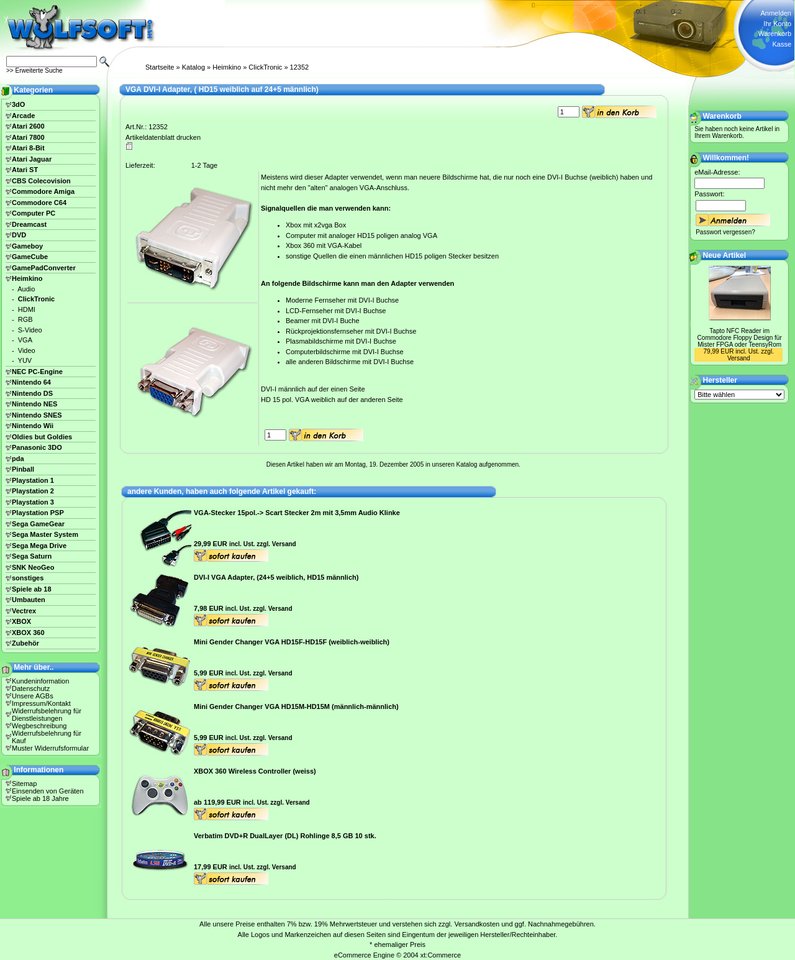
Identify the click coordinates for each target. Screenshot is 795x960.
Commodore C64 (39, 202)
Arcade (23, 115)
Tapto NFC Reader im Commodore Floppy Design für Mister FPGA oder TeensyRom (739, 337)
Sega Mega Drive (39, 545)
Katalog (193, 67)
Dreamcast (29, 224)
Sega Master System (45, 534)
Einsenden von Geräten (48, 791)
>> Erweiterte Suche (34, 70)
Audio (26, 289)
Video (26, 350)
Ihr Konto (777, 23)
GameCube (30, 256)
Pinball (23, 469)
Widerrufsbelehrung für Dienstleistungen (46, 714)
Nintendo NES (34, 404)
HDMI (26, 309)
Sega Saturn (32, 556)
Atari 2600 (28, 126)
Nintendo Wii (32, 425)
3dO (18, 104)
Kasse (781, 44)
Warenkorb (774, 33)
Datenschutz (31, 688)
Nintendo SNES (37, 415)
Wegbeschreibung (39, 725)
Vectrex (24, 611)
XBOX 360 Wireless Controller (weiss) (255, 771)
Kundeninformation (40, 681)
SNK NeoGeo (33, 567)
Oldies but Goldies (42, 437)
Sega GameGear (38, 524)
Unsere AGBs (32, 696)
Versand (284, 544)
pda (18, 458)
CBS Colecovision (41, 181)
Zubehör (25, 643)
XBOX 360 (28, 632)
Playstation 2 (33, 491)
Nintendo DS (32, 393)
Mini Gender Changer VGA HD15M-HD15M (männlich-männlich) (296, 706)
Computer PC (33, 213)
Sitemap (24, 783)
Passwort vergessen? (725, 232)
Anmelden (775, 13)
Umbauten (28, 599)
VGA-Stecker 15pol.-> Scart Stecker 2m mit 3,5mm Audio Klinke (297, 512)
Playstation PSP (38, 512)
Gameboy (27, 246)
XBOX (21, 621)
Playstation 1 (33, 480)
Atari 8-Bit (28, 148)
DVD (19, 235)
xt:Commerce (440, 955)
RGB (25, 319)
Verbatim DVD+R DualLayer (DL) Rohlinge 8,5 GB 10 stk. (285, 835)
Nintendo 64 (31, 382)
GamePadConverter (44, 268)
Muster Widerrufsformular (50, 748)
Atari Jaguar (32, 159)
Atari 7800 (28, 137)
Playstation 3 (33, 502)
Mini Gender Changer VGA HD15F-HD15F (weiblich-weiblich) (291, 642)
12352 (299, 67)
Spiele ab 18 (32, 589)
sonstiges (27, 578)
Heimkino (226, 67)
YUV (25, 360)
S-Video (30, 330)
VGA (25, 340)
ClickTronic (265, 67)
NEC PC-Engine (37, 371)
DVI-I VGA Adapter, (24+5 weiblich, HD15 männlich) (276, 577)
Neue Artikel (725, 255)
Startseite (159, 67)
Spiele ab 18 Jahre (40, 798)
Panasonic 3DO (37, 447)
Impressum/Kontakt (41, 703)
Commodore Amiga (43, 191)
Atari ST (25, 169)
